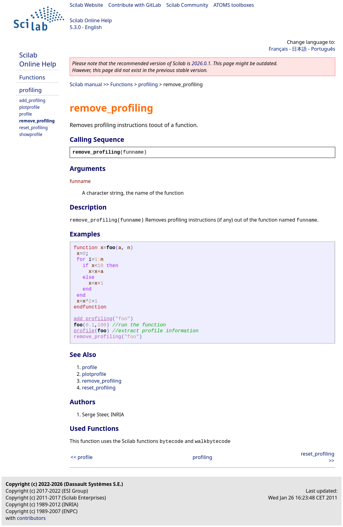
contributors (31, 518)
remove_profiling (37, 121)
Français (278, 48)
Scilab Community (187, 5)
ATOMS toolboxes (234, 5)
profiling (30, 90)
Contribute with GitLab (134, 5)
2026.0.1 (201, 63)
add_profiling (32, 100)
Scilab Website (86, 5)
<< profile (82, 457)
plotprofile (29, 107)
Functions (32, 77)
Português (323, 48)
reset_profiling (33, 127)
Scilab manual (86, 84)
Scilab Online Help (91, 20)
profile (25, 114)
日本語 (299, 48)
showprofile (30, 134)
